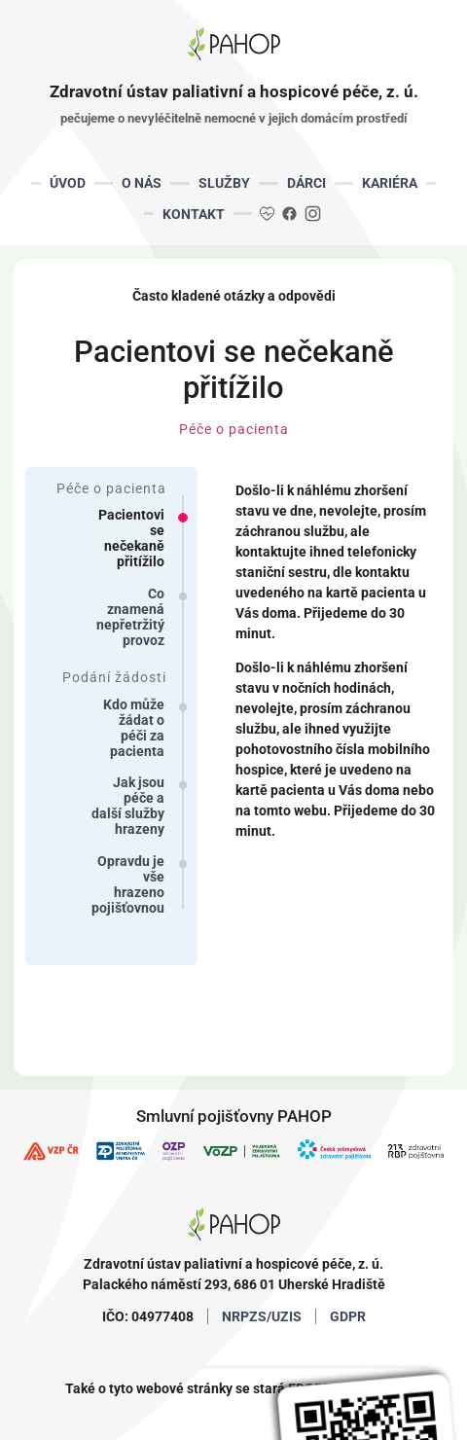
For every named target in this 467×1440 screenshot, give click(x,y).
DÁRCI (306, 183)
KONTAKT (193, 214)
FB (289, 213)
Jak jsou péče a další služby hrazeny (127, 805)
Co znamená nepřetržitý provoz (130, 617)
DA (267, 213)
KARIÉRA (389, 183)
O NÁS (142, 183)
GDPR (348, 1316)
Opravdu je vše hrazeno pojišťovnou (127, 884)
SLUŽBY (224, 183)
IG (311, 213)
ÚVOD (68, 183)
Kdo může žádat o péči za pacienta (133, 728)
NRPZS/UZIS (262, 1316)
